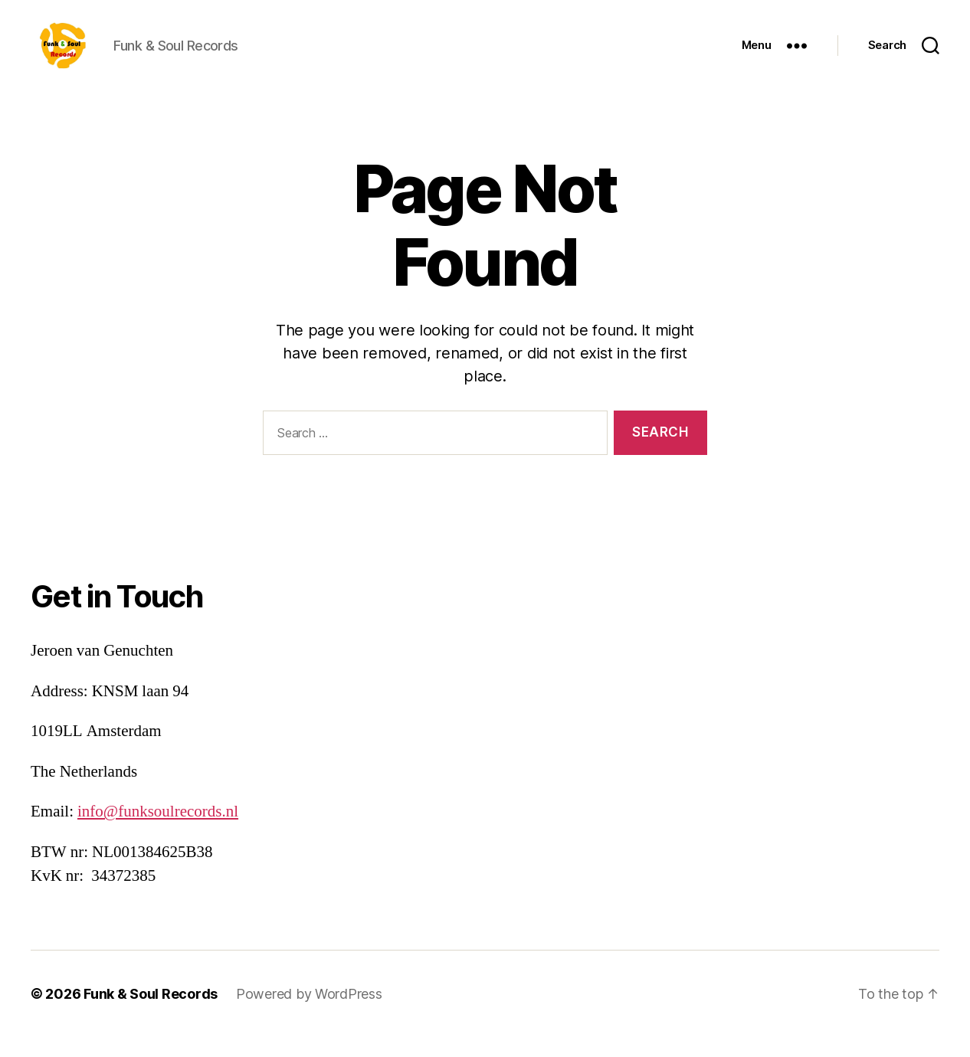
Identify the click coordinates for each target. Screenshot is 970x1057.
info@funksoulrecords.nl (157, 832)
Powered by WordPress (309, 1014)
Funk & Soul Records (151, 1014)
